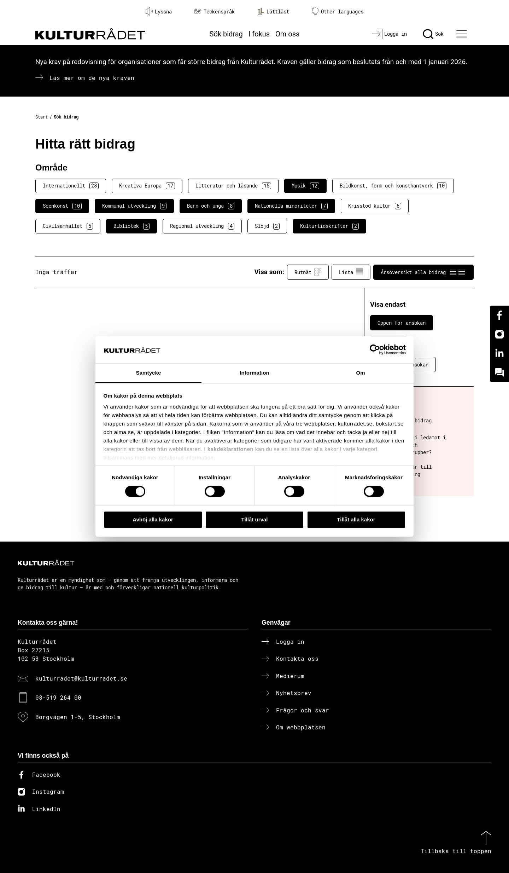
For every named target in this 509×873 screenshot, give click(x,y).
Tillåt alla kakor (356, 519)
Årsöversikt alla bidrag (423, 272)
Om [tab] (360, 373)
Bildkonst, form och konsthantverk (393, 185)
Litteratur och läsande (233, 185)
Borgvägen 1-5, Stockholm (77, 717)
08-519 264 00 (58, 697)
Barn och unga (210, 205)
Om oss (287, 34)
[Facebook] (499, 315)
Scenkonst (62, 205)
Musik (305, 185)
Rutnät (307, 272)
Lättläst (273, 11)
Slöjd (267, 226)
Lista (351, 272)
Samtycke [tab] (148, 373)
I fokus (259, 34)
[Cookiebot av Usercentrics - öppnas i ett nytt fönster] (375, 350)
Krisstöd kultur (374, 205)
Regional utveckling (202, 226)
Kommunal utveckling (134, 205)
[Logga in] (389, 34)
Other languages (337, 11)
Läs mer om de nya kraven (91, 77)
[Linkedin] (499, 353)
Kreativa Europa (147, 185)
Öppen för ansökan (402, 322)
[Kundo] (499, 372)
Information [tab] (254, 373)
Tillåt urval (254, 519)
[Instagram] (499, 334)
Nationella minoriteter (291, 205)
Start (41, 117)
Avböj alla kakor (153, 519)
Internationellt (71, 185)
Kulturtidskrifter (329, 226)
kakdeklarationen (230, 449)
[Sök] (433, 34)
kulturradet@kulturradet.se (81, 678)
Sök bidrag (226, 34)
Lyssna (159, 11)
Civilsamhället (68, 226)
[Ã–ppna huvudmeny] (462, 34)
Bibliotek (131, 226)
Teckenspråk (214, 11)
